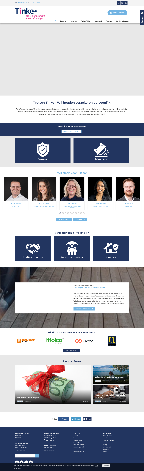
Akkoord (106, 465)
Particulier (77, 438)
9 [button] (81, 213)
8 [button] (78, 213)
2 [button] (63, 213)
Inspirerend (77, 442)
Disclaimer (106, 449)
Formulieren (106, 438)
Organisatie (78, 219)
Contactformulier (79, 451)
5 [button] (71, 213)
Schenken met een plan (28, 397)
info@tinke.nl (22, 2)
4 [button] (68, 213)
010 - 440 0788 (50, 440)
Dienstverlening (107, 435)
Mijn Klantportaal (79, 447)
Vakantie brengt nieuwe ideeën (109, 377)
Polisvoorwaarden (108, 440)
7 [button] (76, 213)
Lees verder (85, 401)
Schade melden (78, 454)
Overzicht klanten (70, 350)
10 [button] (84, 213)
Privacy (105, 451)
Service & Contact (79, 444)
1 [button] (60, 213)
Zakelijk (76, 435)
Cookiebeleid (107, 447)
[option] (16, 193)
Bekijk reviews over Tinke (83, 308)
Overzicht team (63, 219)
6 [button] (73, 213)
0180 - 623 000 (36, 2)
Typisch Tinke (78, 440)
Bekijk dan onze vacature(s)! (71, 131)
